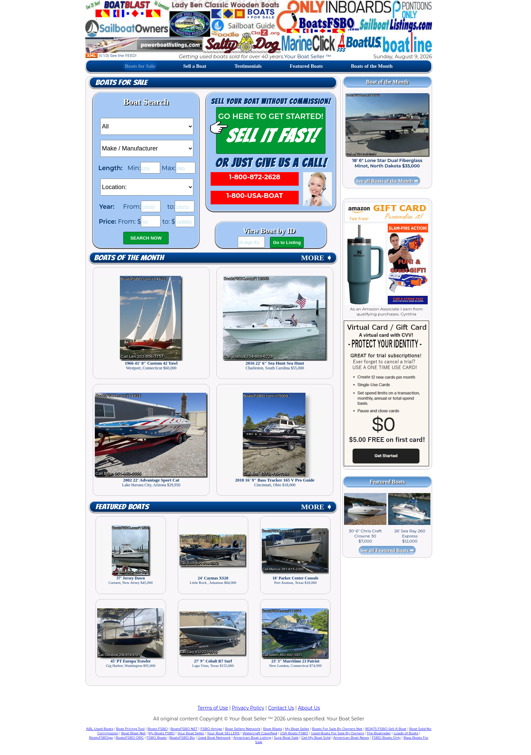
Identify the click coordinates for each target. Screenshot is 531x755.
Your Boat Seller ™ (307, 56)
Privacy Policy (248, 708)
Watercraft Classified (259, 733)
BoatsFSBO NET (183, 729)
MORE (316, 257)
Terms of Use (212, 708)
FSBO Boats (157, 737)
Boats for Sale (140, 66)
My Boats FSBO (161, 733)
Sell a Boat (194, 66)
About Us (309, 708)
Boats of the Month (371, 66)
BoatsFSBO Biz (182, 737)
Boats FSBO (158, 729)
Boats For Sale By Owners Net (337, 729)
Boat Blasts (272, 729)
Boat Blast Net (133, 733)
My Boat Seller (297, 729)
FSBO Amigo (211, 729)
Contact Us (281, 708)
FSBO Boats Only (386, 737)
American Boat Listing (252, 737)
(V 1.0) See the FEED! (110, 55)
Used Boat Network (214, 737)
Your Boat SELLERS (223, 733)
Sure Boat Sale (286, 737)
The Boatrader (379, 733)
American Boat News (351, 737)
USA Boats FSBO (294, 733)
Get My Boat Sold (316, 737)
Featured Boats (306, 66)
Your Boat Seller (190, 733)
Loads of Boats (406, 733)
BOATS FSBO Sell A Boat (386, 729)
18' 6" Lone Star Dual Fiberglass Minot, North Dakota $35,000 (387, 163)
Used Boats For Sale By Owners (337, 733)
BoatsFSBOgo (101, 737)
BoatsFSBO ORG (129, 737)
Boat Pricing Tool (130, 729)
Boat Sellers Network (242, 729)
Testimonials (247, 66)
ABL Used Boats (99, 729)
